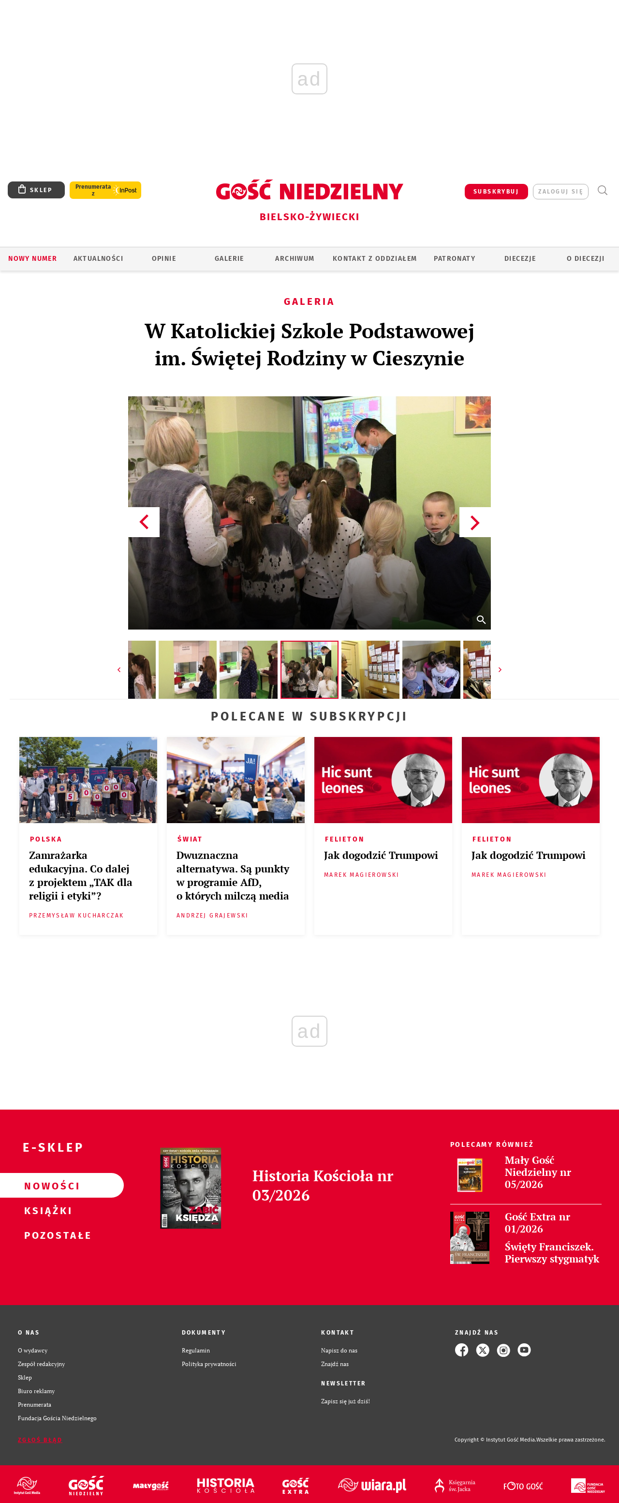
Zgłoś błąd (40, 1440)
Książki (46, 1210)
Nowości (46, 1185)
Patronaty (454, 259)
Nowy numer (32, 259)
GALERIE (229, 259)
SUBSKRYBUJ (496, 191)
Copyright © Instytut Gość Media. (495, 1440)
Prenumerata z (93, 190)
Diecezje (520, 259)
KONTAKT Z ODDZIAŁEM (375, 259)
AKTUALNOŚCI (98, 259)
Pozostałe (46, 1235)
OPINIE (164, 259)
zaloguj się (560, 191)
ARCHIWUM (294, 259)
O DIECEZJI (585, 259)
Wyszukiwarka (602, 190)
